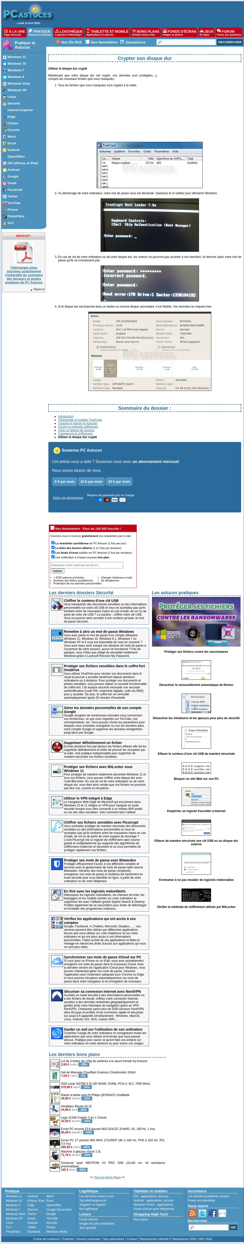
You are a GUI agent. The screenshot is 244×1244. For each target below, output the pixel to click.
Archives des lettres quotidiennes (73, 580)
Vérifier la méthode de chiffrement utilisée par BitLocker (196, 907)
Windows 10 (14, 1200)
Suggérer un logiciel (92, 1204)
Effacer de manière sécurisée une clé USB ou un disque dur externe (196, 842)
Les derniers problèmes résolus (208, 1196)
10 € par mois (91, 482)
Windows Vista (15, 1214)
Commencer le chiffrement (75, 433)
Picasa (50, 1227)
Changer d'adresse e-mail (116, 577)
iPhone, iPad (36, 1200)
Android (33, 1196)
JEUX (207, 32)
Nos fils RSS (71, 42)
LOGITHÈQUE (69, 32)
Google (51, 1214)
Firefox (32, 1214)
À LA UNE (14, 32)
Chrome (33, 1209)
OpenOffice (53, 1205)
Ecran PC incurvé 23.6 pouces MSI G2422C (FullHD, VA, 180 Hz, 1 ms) (108, 1129)
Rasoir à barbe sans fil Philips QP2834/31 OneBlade (95, 1095)
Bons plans (141, 1219)
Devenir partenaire (88, 1239)
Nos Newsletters (104, 42)
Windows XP (14, 1218)
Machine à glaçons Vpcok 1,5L (81, 1151)
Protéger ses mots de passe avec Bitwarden (100, 860)
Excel (49, 1200)
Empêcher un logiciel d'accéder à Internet (196, 811)
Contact (132, 1239)
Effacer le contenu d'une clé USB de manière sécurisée (196, 753)
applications (148, 1196)
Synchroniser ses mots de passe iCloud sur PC (102, 957)
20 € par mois (119, 482)
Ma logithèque (88, 1209)
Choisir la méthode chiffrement (78, 427)
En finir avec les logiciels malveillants (95, 891)
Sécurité (51, 1223)
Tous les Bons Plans (107, 1177)
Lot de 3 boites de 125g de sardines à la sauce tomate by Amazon (104, 1061)
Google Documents (59, 1209)
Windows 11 (14, 1196)
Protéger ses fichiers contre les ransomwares (196, 651)
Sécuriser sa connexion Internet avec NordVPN (102, 991)
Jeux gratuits (87, 1227)
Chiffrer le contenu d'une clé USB (91, 601)
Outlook (33, 1223)
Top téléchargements (93, 1200)
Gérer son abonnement (68, 498)
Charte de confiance (46, 1239)
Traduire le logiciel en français (77, 423)
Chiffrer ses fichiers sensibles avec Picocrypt (101, 822)
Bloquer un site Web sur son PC (196, 779)
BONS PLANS (145, 32)
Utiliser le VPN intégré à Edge (88, 798)
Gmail (31, 1218)
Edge (31, 1205)
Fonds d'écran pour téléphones (154, 1209)
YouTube (52, 1218)
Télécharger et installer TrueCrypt (80, 420)
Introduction (66, 416)
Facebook (34, 1231)
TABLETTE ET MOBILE (107, 32)
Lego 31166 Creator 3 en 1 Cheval (83, 1117)
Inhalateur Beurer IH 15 (76, 1106)
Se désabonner (110, 580)
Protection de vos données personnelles (77, 583)
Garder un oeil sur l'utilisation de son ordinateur (103, 1029)
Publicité (67, 1239)
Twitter (32, 1227)
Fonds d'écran (88, 1219)
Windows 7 (13, 1209)
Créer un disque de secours (76, 430)
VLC (9, 1227)
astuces (163, 1196)
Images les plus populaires (96, 1223)
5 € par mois (65, 482)
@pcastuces (135, 42)
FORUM (229, 32)
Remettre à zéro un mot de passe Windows (99, 632)
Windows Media (56, 1231)
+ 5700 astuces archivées (68, 577)
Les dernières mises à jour (96, 1196)
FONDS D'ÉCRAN (179, 32)
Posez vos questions (201, 1200)
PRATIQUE (40, 32)
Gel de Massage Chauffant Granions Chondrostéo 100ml (98, 1072)
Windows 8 (13, 1205)
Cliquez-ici (37, 289)
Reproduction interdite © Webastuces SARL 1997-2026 (176, 1239)
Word (49, 1196)
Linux (9, 1223)
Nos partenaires (113, 1239)
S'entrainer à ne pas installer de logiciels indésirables (196, 880)
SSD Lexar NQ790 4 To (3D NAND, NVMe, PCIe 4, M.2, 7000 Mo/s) (105, 1083)
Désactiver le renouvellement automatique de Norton (196, 685)
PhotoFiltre (13, 1231)
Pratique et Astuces (25, 45)
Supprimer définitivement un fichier (93, 743)
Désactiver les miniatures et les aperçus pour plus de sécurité (196, 718)
